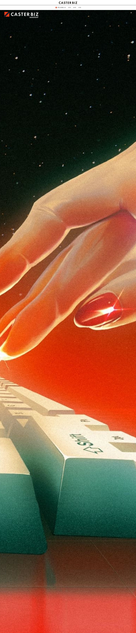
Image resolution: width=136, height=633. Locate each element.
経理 (74, 7)
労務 (79, 7)
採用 (69, 7)
